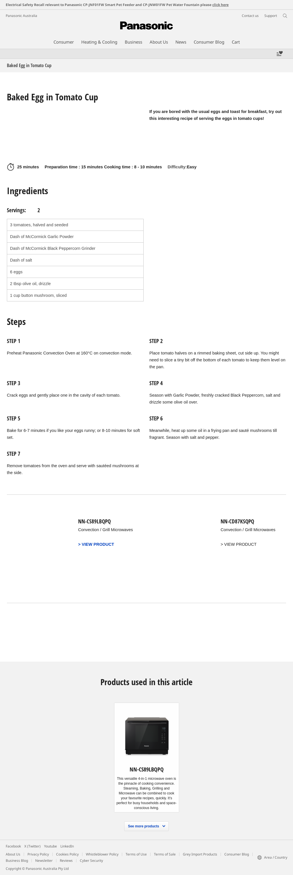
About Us (13, 854)
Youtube (50, 846)
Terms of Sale (165, 854)
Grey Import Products (200, 854)
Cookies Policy (67, 854)
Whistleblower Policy (102, 854)
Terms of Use (136, 854)
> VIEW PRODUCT (96, 544)
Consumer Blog (236, 854)
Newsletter (44, 860)
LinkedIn (67, 846)
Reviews (66, 860)
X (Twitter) (32, 846)
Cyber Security (91, 860)
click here (220, 4)
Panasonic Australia (21, 15)
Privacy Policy (38, 854)
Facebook (13, 846)
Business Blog (17, 860)
